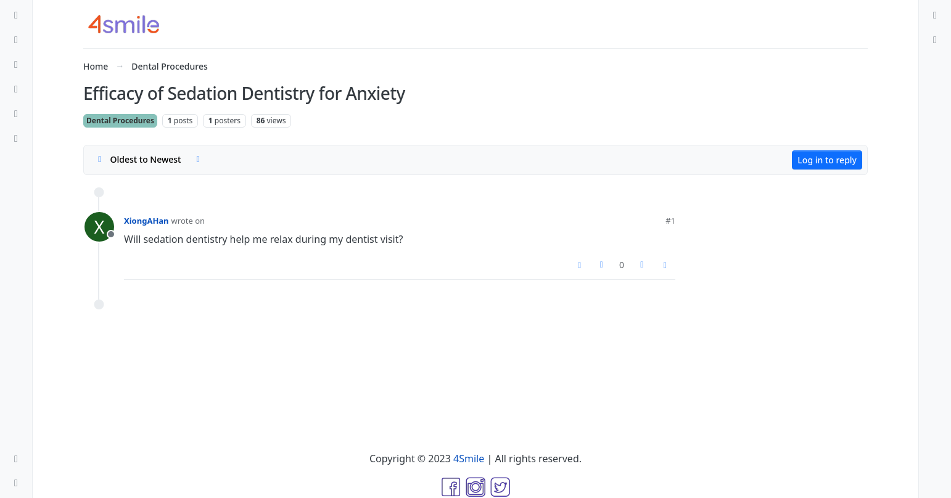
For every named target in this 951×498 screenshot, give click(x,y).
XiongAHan (146, 220)
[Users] (16, 113)
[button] (16, 458)
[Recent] (16, 39)
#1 (670, 220)
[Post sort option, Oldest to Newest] (137, 159)
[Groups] (16, 138)
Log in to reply (827, 160)
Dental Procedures (120, 120)
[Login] (935, 15)
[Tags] (16, 64)
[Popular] (16, 89)
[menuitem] (935, 15)
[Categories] (16, 15)
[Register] (935, 39)
